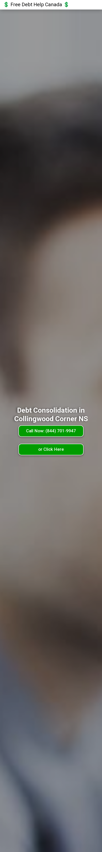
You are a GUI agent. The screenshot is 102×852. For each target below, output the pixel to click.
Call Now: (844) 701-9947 (51, 430)
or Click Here (51, 449)
